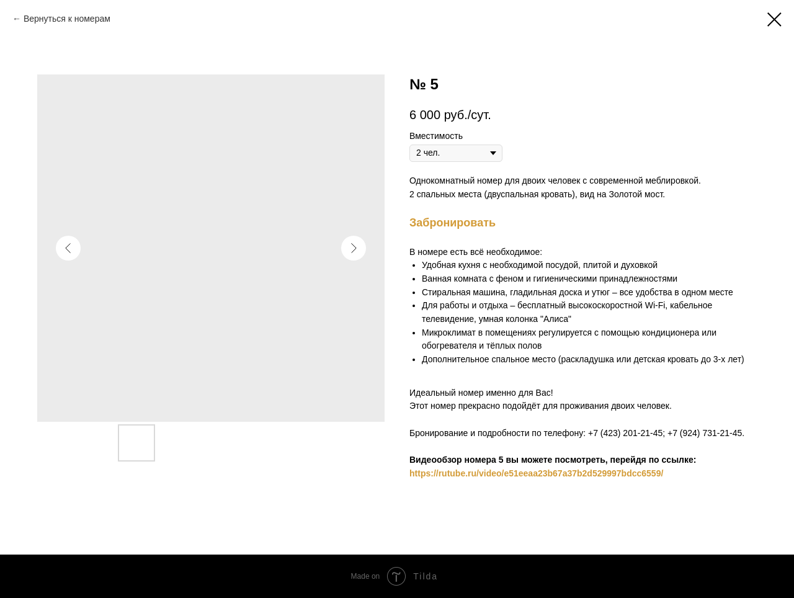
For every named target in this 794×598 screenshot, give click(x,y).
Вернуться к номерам (67, 19)
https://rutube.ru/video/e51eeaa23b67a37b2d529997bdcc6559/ (536, 473)
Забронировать (452, 222)
